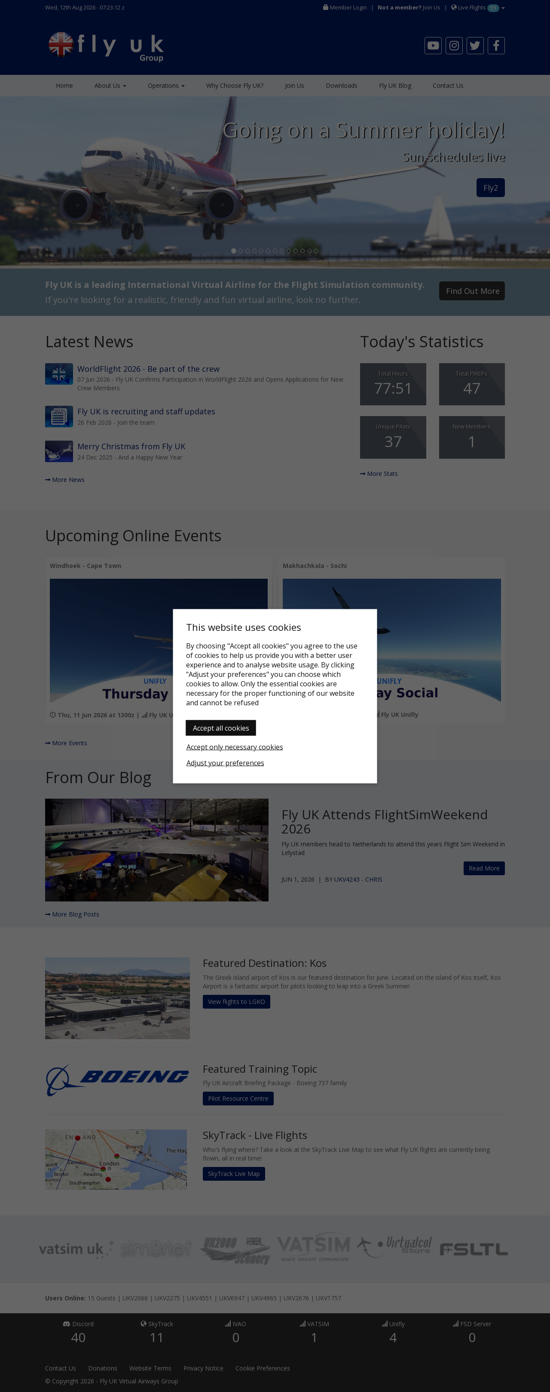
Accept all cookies (221, 727)
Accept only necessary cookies (234, 746)
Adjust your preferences (225, 762)
